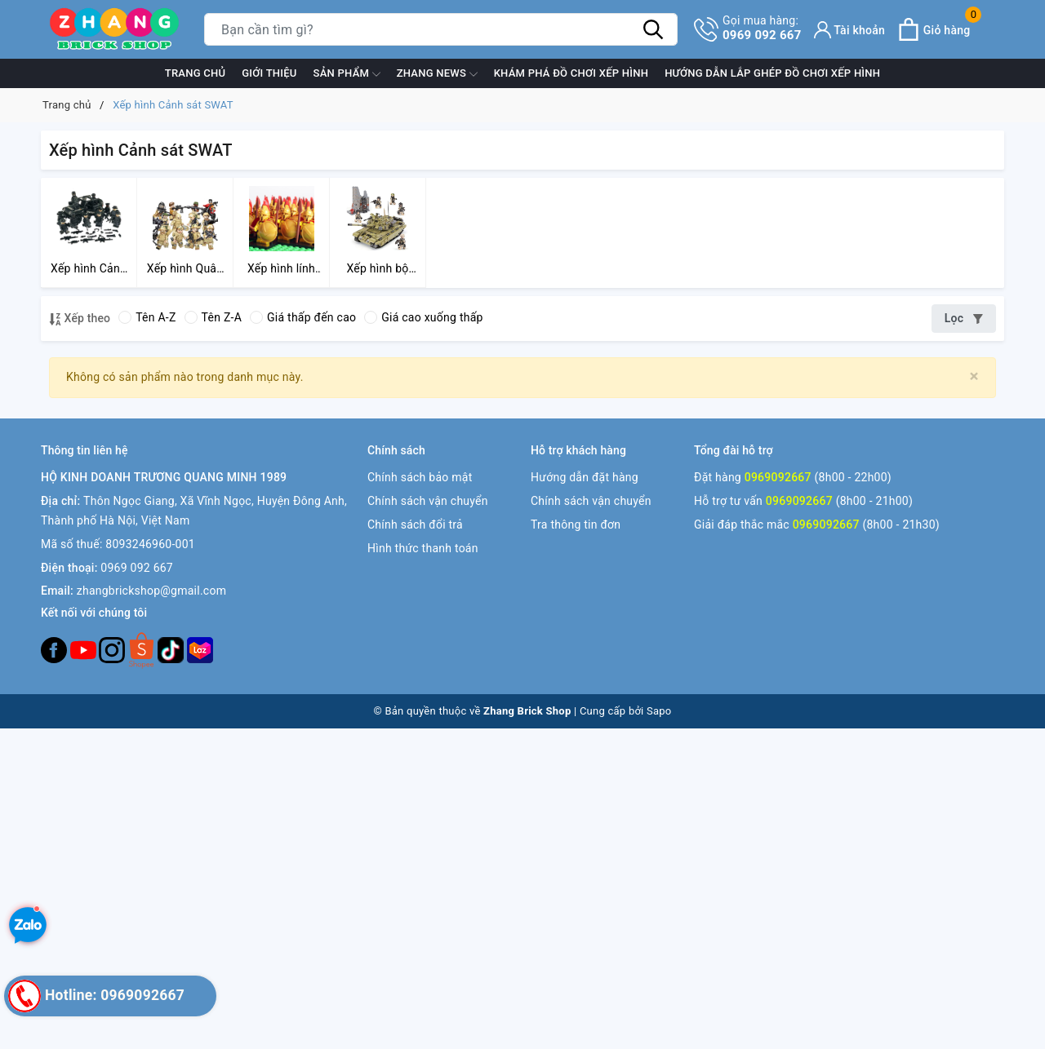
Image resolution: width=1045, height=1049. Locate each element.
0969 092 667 (762, 27)
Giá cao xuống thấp (423, 317)
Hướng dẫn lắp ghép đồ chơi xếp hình (772, 73)
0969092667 (778, 477)
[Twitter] (143, 649)
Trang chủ (195, 73)
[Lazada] (200, 649)
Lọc (964, 318)
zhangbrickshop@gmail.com (152, 590)
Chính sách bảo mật (419, 477)
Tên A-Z (147, 317)
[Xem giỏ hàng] (933, 29)
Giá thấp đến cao (303, 317)
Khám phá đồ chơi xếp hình (571, 73)
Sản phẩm (347, 74)
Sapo (659, 711)
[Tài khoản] (850, 29)
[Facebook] (55, 649)
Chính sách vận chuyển (427, 500)
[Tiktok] (172, 649)
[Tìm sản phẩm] (441, 29)
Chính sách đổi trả (415, 524)
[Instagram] (113, 649)
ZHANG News (437, 74)
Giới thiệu (269, 73)
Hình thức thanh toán (422, 548)
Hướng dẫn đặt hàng (584, 477)
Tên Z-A (213, 317)
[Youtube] (85, 649)
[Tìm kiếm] (653, 29)
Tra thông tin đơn (575, 524)
